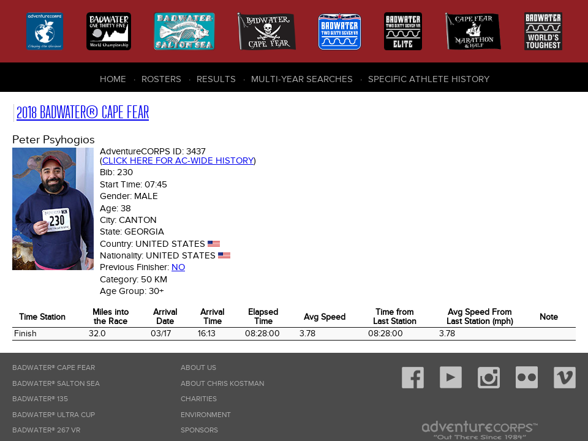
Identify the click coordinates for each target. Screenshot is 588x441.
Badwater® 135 (40, 399)
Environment (206, 415)
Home (113, 79)
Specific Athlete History (428, 79)
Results (216, 79)
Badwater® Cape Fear (53, 368)
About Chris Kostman (222, 384)
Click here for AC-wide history (178, 160)
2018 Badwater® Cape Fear (83, 112)
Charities (199, 399)
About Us (198, 368)
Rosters (161, 79)
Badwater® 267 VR (46, 430)
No (178, 267)
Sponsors (199, 430)
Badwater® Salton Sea (56, 384)
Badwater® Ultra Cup (53, 415)
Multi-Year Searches (302, 79)
